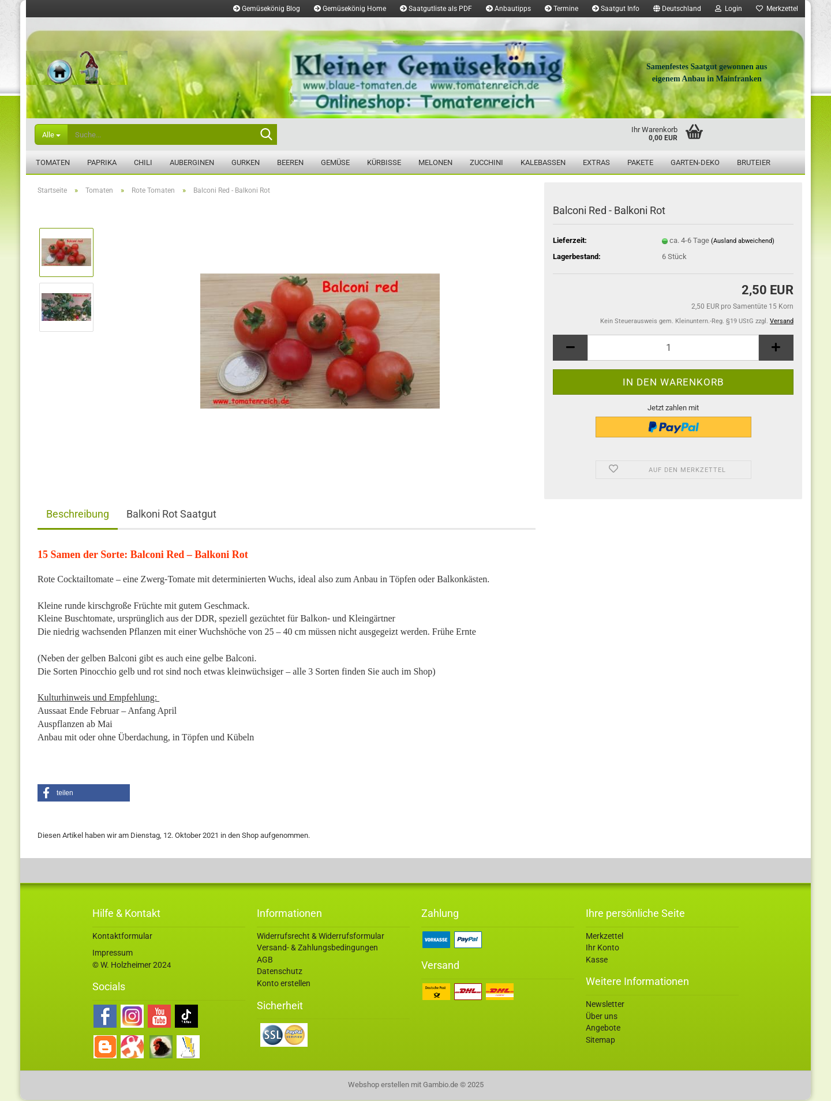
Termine (561, 9)
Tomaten (53, 162)
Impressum (112, 953)
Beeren (290, 162)
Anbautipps (508, 9)
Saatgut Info (615, 9)
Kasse (597, 960)
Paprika (102, 162)
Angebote (603, 1028)
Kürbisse (384, 162)
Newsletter (605, 1005)
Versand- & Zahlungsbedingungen (317, 948)
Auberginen (192, 162)
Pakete (640, 162)
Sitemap (600, 1041)
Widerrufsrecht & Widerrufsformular (320, 937)
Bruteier (753, 162)
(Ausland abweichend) (742, 242)
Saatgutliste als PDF (436, 9)
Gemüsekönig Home (350, 9)
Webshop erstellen (378, 1085)
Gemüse (335, 162)
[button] (677, 8)
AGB (265, 960)
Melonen (435, 162)
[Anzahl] (673, 349)
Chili (143, 162)
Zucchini (486, 162)
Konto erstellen (283, 984)
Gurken (245, 162)
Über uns (601, 1017)
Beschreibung (77, 515)
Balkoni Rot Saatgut (171, 515)
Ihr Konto (602, 948)
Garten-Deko (695, 162)
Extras (596, 162)
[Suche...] (51, 134)
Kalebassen (543, 162)
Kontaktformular (122, 937)
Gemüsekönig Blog (266, 9)
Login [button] (728, 9)
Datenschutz (279, 972)
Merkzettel (777, 9)
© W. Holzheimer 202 (129, 966)
